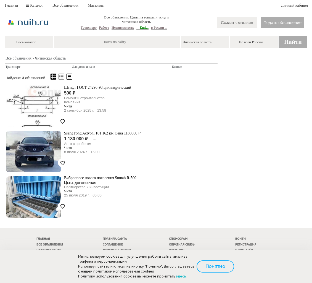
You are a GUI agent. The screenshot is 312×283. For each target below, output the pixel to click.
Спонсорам (178, 238)
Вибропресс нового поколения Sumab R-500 (100, 178)
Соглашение (113, 244)
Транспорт (89, 27)
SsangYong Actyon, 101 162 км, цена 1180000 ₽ (102, 133)
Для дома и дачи (83, 67)
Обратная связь (182, 244)
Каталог (34, 5)
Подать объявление (282, 22)
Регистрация (245, 244)
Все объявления (65, 5)
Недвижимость (123, 27)
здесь (181, 276)
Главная (11, 5)
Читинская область (50, 58)
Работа (104, 27)
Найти (293, 41)
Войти (240, 238)
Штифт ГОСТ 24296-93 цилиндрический (97, 87)
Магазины (96, 5)
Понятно (215, 266)
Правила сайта (115, 238)
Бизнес (177, 67)
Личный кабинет (294, 5)
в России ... (159, 27)
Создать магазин (237, 22)
